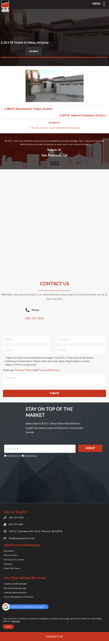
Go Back (33, 51)
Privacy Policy (24, 370)
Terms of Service (48, 370)
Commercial (13, 455)
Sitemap (8, 564)
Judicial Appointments (15, 592)
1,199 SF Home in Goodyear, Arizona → (83, 115)
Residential (30, 455)
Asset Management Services (18, 596)
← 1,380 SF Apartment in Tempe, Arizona (26, 108)
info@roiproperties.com (21, 538)
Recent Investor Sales (43, 127)
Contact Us (54, 636)
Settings (15, 621)
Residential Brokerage (68, 127)
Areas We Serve (12, 568)
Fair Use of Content (14, 559)
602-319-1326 (35, 318)
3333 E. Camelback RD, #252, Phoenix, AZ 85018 (35, 531)
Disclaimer (9, 551)
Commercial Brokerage (15, 583)
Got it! (8, 627)
